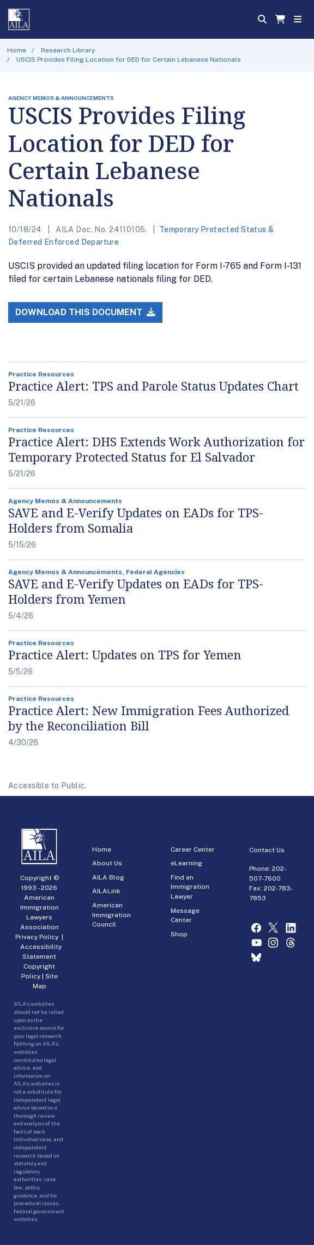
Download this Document (85, 312)
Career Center (193, 849)
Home (16, 50)
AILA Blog (108, 877)
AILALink (106, 891)
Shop (179, 934)
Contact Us (267, 850)
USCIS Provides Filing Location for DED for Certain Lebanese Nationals (128, 59)
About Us (107, 863)
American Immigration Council (111, 914)
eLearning (186, 863)
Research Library (68, 50)
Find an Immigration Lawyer (190, 887)
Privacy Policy (36, 937)
